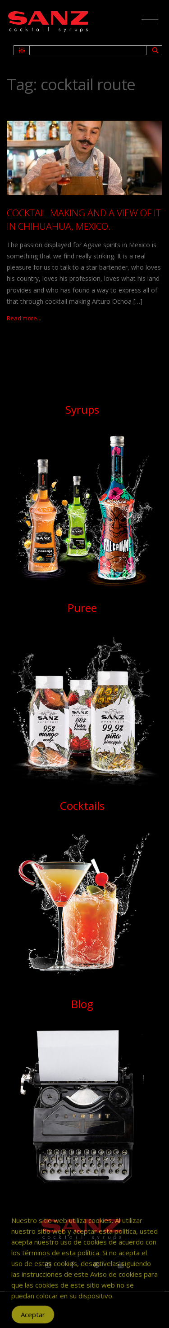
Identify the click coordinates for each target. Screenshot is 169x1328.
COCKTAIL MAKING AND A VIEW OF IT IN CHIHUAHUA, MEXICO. (84, 219)
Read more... (24, 318)
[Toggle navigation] (150, 20)
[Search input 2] (88, 50)
